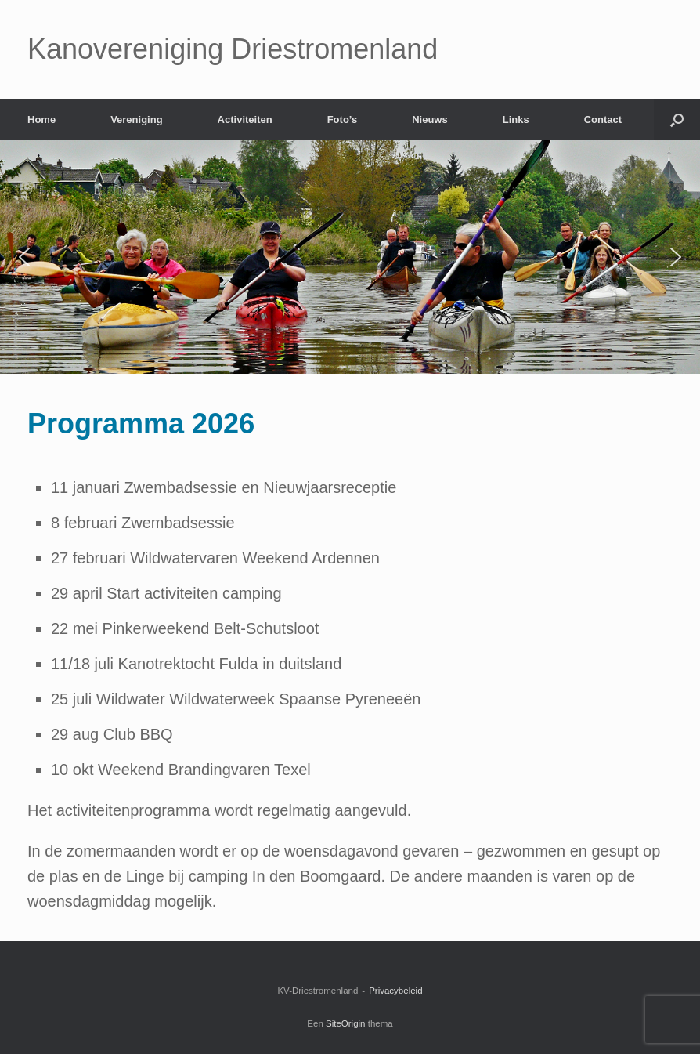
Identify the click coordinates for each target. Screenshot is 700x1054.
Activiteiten (245, 119)
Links (516, 119)
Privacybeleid (395, 990)
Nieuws (430, 119)
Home (41, 119)
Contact (603, 119)
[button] (24, 257)
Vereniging (136, 119)
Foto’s (342, 119)
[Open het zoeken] (677, 119)
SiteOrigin (346, 1023)
